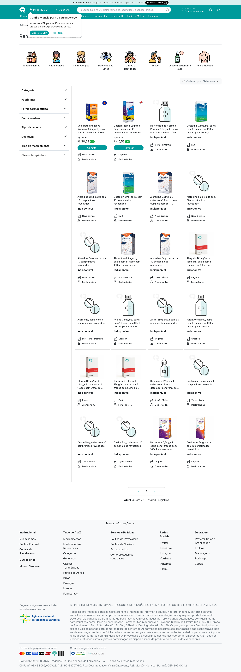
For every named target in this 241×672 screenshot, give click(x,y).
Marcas (67, 588)
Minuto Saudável (29, 566)
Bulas (66, 578)
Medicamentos (72, 539)
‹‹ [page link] (132, 491)
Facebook (166, 548)
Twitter (164, 542)
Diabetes (85, 16)
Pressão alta (99, 16)
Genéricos (152, 16)
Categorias (69, 553)
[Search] (167, 10)
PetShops (201, 558)
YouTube (165, 558)
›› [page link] (162, 491)
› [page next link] (154, 491)
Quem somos (27, 539)
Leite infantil (116, 16)
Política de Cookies (122, 544)
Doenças (68, 583)
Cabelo (199, 563)
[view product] (92, 112)
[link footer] (78, 653)
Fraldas (199, 548)
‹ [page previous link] (138, 491)
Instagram (166, 553)
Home (25, 25)
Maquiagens (202, 553)
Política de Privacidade (124, 539)
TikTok (164, 568)
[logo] (22, 10)
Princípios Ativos (73, 572)
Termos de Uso (119, 549)
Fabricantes (70, 593)
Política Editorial (29, 544)
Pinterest (165, 563)
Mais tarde (58, 33)
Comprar (92, 147)
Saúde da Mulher (134, 16)
